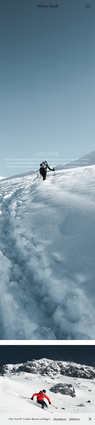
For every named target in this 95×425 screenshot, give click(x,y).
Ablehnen (74, 419)
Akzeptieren (60, 419)
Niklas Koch (47, 6)
